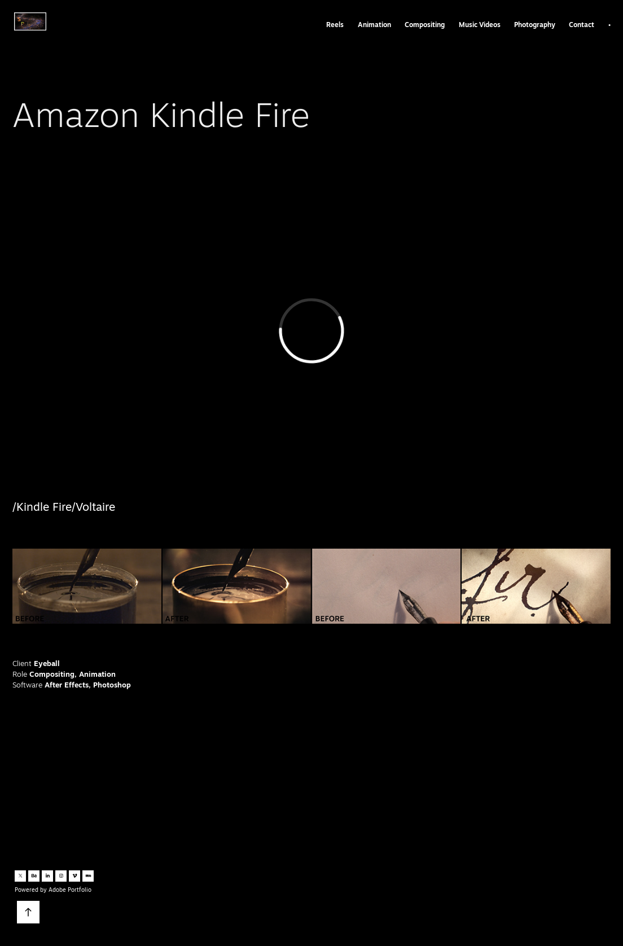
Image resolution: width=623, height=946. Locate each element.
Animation (374, 24)
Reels (335, 24)
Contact (581, 24)
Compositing (425, 24)
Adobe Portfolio (70, 890)
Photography (534, 24)
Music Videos (480, 24)
